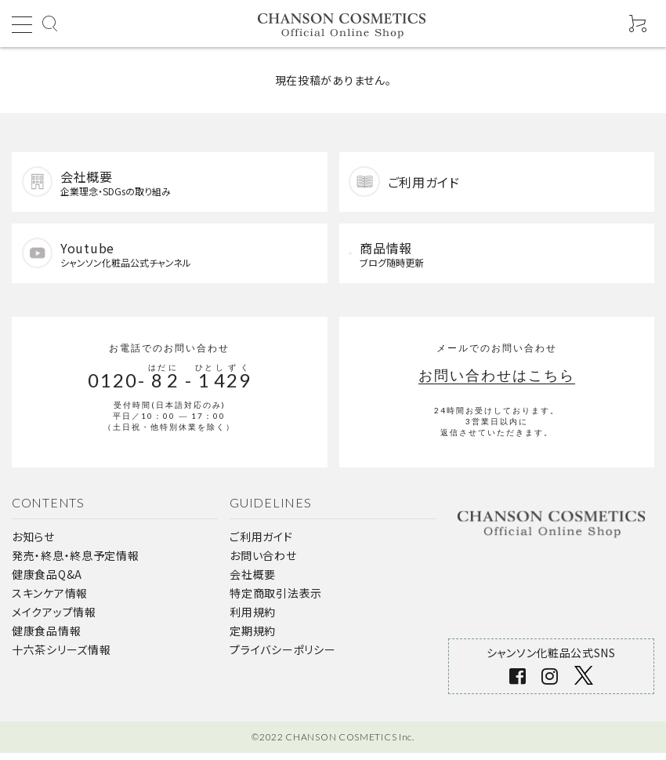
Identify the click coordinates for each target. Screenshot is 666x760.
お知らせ (33, 543)
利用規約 (253, 618)
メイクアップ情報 (54, 618)
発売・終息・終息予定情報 (75, 561)
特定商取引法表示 (276, 599)
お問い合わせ (263, 561)
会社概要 (253, 580)
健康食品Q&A (47, 580)
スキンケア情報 (50, 599)
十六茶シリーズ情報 (61, 656)
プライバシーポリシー (282, 656)
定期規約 (253, 637)
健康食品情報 (46, 637)
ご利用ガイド (261, 543)
